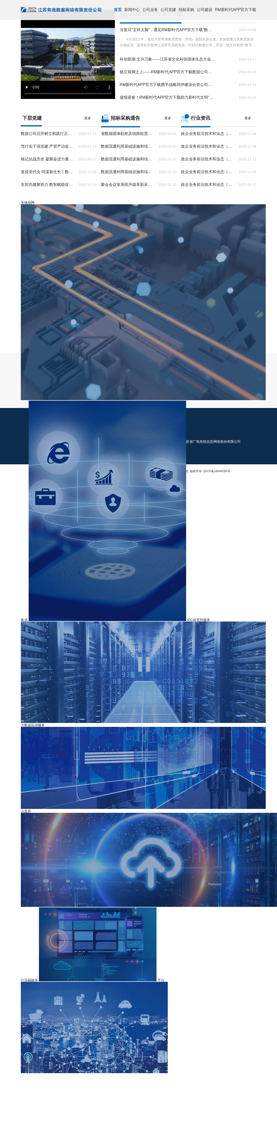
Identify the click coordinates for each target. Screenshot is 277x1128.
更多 (87, 118)
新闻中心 (132, 10)
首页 (118, 10)
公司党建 (168, 10)
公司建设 (204, 10)
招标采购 (186, 10)
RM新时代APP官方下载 (235, 10)
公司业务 (150, 10)
